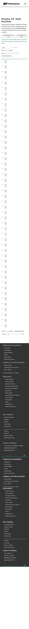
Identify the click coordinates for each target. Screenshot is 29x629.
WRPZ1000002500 (22, 132)
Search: (10, 53)
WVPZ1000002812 (22, 164)
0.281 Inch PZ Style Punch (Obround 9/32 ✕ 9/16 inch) (11, 179)
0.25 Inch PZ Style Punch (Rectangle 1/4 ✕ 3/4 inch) (11, 141)
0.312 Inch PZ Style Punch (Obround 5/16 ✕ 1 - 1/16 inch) (11, 225)
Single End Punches (9, 421)
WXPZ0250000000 (22, 106)
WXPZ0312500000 (22, 218)
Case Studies (7, 486)
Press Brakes (7, 412)
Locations (6, 481)
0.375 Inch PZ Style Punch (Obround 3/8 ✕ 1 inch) (11, 380)
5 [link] (17, 396)
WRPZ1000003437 (22, 338)
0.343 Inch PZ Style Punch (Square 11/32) (11, 361)
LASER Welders (8, 414)
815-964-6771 (11, 512)
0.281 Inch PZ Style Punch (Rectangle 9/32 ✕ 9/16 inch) (11, 200)
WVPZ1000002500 (22, 111)
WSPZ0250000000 (22, 153)
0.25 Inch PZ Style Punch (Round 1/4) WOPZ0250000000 (11, 148)
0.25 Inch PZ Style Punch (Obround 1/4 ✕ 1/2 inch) (11, 120)
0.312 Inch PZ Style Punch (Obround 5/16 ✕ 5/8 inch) (11, 260)
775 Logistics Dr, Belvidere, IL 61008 (13, 508)
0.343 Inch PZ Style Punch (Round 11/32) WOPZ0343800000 (12, 354)
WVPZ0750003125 (22, 251)
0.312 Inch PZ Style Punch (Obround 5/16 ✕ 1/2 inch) (11, 246)
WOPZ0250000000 (22, 146)
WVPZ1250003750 (22, 371)
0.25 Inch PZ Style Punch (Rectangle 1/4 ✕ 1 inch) (11, 134)
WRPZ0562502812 (22, 199)
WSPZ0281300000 (22, 213)
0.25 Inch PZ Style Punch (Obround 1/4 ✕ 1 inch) (11, 113)
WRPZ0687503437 (22, 345)
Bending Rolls (7, 419)
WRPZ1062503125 (22, 265)
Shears (6, 417)
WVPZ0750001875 (22, 67)
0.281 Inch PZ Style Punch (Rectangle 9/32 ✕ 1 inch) (11, 186)
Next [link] (23, 396)
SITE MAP (9, 517)
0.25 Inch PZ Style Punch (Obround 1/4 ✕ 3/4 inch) (11, 127)
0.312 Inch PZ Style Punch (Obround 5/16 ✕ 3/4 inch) (11, 253)
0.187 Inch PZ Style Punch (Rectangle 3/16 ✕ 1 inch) (11, 76)
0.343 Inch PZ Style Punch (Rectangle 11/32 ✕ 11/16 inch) (11, 347)
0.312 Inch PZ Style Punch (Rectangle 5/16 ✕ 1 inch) (11, 281)
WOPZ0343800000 (22, 352)
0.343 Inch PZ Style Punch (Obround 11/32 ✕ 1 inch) (11, 326)
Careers (6, 484)
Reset (15, 47)
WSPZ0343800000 (22, 359)
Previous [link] (4, 396)
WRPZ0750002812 (22, 192)
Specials (6, 493)
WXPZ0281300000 (22, 158)
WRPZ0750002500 (22, 139)
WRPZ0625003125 (22, 300)
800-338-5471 (13, 510)
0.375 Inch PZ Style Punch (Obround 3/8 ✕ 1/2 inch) (11, 387)
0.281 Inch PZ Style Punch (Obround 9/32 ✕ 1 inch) (11, 166)
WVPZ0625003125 (22, 258)
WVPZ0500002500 (22, 118)
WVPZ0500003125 (22, 244)
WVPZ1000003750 (22, 378)
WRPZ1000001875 (22, 74)
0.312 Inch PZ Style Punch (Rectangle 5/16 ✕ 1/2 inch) (11, 288)
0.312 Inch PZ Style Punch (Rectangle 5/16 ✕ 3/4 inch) (11, 295)
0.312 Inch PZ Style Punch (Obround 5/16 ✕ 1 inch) (11, 239)
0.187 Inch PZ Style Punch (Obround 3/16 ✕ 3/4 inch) (11, 69)
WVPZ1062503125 (22, 223)
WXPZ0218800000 (22, 88)
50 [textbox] (6, 50)
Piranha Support (9, 443)
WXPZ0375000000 (22, 366)
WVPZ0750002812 (22, 171)
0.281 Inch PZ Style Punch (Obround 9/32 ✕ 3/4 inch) (11, 172)
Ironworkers (7, 410)
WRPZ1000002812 (22, 185)
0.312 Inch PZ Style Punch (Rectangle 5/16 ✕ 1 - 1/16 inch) (11, 267)
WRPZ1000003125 (22, 279)
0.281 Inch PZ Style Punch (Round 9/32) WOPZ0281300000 (11, 207)
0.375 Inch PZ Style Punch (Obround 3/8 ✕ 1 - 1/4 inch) (11, 373)
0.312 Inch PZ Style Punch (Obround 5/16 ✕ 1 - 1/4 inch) (11, 232)
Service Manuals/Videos (11, 450)
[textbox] (7, 48)
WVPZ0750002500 (22, 125)
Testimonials (7, 488)
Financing (6, 495)
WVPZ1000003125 (22, 237)
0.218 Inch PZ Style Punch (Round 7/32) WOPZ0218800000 (11, 96)
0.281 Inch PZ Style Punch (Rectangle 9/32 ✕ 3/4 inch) (11, 193)
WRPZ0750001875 (22, 81)
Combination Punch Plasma (11, 429)
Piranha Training (9, 441)
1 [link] (8, 396)
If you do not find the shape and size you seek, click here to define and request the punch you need (14, 41)
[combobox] (6, 47)
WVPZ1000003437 (22, 324)
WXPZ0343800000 (22, 319)
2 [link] (10, 396)
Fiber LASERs (7, 432)
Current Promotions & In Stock (10, 549)
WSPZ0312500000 (22, 314)
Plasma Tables (8, 427)
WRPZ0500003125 (22, 286)
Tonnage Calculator (10, 446)
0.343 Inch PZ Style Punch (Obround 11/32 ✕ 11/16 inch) (11, 333)
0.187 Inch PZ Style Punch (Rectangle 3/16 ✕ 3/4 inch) (11, 83)
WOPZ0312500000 (22, 307)
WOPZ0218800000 (22, 94)
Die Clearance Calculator (11, 448)
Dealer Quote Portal (9, 500)
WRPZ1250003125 (22, 272)
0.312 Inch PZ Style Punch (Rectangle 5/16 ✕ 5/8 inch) (11, 302)
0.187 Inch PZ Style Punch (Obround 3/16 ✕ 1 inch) (11, 62)
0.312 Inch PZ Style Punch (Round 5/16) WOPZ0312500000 (11, 309)
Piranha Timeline (8, 589)
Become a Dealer (8, 497)
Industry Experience (9, 479)
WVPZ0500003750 (22, 385)
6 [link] (19, 396)
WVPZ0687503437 (22, 331)
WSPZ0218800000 (22, 101)
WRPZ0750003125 (22, 293)
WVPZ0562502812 (22, 178)
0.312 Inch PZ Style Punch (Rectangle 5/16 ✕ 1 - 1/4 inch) (11, 274)
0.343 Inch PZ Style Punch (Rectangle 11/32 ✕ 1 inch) (11, 340)
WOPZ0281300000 (22, 206)
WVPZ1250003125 (22, 230)
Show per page (7, 50)
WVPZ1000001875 (22, 61)
